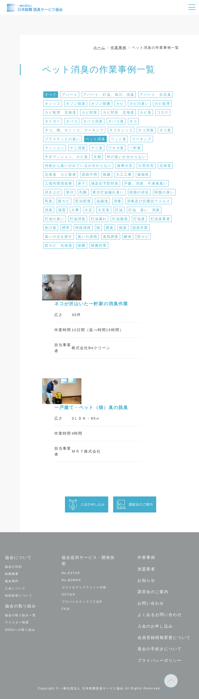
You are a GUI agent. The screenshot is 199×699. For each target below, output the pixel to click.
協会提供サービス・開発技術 (88, 560)
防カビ (143, 237)
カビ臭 (146, 112)
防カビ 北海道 (58, 245)
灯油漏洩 (120, 219)
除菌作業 (99, 245)
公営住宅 (146, 166)
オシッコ (53, 103)
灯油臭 (139, 219)
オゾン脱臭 (76, 103)
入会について (15, 588)
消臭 (49, 210)
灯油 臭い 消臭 (144, 210)
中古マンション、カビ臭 (66, 157)
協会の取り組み (20, 606)
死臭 (49, 201)
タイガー (53, 121)
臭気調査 (111, 237)
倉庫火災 (125, 166)
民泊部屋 (83, 201)
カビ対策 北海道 (118, 112)
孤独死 (143, 174)
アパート (70, 95)
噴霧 (107, 174)
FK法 (66, 609)
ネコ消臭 (146, 130)
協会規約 (12, 581)
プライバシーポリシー (159, 658)
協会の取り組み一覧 (20, 615)
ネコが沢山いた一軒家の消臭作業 (91, 303)
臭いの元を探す (58, 237)
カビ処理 (162, 103)
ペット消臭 (95, 139)
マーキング (142, 139)
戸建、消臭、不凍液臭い (145, 183)
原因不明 (89, 174)
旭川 (70, 192)
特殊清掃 (83, 228)
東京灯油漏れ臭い (108, 192)
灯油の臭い (54, 219)
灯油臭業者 (160, 219)
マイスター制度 (17, 622)
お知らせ (146, 580)
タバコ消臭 (93, 121)
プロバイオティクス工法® (82, 601)
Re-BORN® (71, 580)
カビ (120, 103)
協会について (18, 557)
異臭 (110, 228)
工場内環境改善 (58, 183)
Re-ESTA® (71, 573)
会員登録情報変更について (163, 636)
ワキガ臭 (116, 148)
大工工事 (124, 174)
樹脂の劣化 (139, 192)
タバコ (72, 121)
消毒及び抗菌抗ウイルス (148, 201)
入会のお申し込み (155, 625)
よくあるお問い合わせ (159, 614)
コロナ (163, 112)
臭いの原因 (87, 237)
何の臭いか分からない (126, 157)
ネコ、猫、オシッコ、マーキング (74, 130)
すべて (51, 95)
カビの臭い (139, 103)
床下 (82, 183)
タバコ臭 (116, 121)
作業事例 (118, 48)
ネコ (133, 121)
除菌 (82, 245)
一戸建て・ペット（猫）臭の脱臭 (91, 407)
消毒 (118, 201)
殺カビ (64, 201)
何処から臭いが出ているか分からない (78, 166)
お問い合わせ (150, 602)
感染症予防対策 (105, 183)
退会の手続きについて (159, 647)
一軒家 (135, 148)
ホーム (99, 48)
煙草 (66, 228)
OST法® (69, 594)
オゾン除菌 (101, 103)
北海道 (165, 166)
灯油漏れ (99, 219)
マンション (54, 148)
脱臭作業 (140, 228)
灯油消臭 (78, 219)
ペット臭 (118, 139)
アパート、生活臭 (155, 95)
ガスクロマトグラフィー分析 (84, 587)
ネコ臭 (165, 130)
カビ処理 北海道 (60, 112)
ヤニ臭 (97, 148)
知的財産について (18, 595)
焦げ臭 (51, 228)
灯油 (119, 210)
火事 (75, 210)
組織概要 (12, 574)
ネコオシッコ (121, 130)
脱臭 (123, 228)
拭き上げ (53, 192)
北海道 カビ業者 (60, 174)
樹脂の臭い (164, 192)
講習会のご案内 (152, 591)
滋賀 (62, 210)
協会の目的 (13, 566)
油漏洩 (102, 201)
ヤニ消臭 (78, 148)
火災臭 (104, 210)
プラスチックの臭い (62, 139)
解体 (128, 237)
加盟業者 (146, 568)
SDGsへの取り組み (20, 629)
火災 (88, 210)
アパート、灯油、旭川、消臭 (108, 95)
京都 (97, 157)
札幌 (83, 192)
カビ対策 (89, 112)
